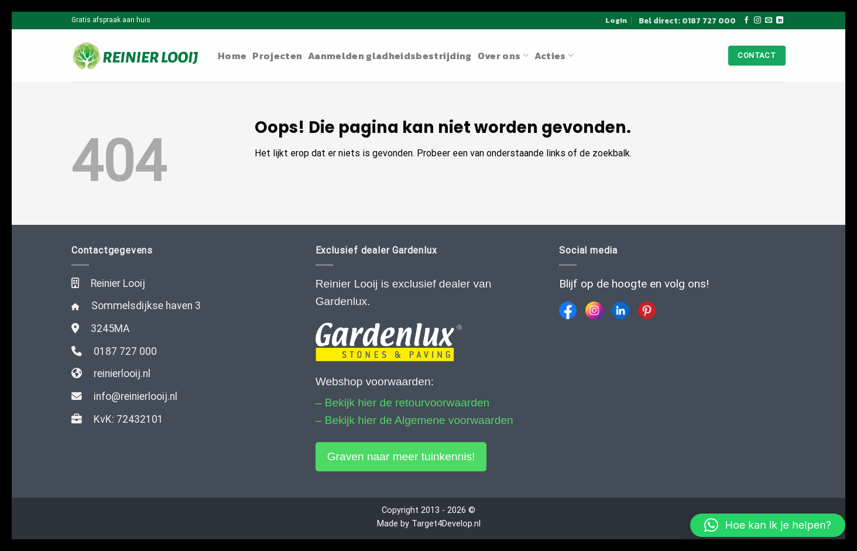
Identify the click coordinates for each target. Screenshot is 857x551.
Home (232, 56)
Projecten (277, 56)
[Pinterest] (647, 310)
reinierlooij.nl (122, 373)
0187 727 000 (125, 351)
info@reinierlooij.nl (135, 396)
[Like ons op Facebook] (746, 20)
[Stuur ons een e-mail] (768, 20)
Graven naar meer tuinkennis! (401, 456)
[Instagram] (594, 310)
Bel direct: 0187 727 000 (687, 20)
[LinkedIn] (620, 310)
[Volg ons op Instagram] (757, 20)
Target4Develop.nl (446, 524)
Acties (554, 56)
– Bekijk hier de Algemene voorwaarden (414, 420)
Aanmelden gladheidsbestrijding (390, 56)
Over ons (503, 56)
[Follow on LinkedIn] (779, 20)
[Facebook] (568, 310)
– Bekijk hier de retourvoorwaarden (403, 402)
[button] (767, 525)
